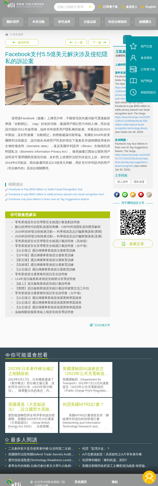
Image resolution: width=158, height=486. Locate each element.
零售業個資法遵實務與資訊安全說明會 (41, 274)
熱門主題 (144, 52)
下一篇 (98, 41)
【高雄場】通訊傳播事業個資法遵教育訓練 (44, 264)
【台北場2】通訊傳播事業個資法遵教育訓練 (45, 269)
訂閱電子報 (118, 6)
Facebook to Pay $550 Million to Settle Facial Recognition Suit (45, 189)
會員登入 (139, 6)
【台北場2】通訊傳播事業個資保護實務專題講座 (48, 302)
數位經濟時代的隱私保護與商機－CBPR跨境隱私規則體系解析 (58, 227)
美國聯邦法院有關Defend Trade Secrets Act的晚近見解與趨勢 (41, 418)
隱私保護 (139, 182)
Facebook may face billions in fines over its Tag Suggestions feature (49, 199)
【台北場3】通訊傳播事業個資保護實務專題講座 (48, 307)
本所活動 (40, 21)
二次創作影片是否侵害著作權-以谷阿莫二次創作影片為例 (41, 412)
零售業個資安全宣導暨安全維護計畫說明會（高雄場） (52, 241)
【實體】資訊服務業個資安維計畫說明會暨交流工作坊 (52, 288)
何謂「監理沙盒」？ (96, 412)
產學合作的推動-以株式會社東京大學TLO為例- (40, 429)
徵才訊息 (82, 457)
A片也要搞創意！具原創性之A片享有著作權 (112, 418)
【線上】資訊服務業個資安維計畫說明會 (43, 283)
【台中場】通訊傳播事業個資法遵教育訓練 (44, 255)
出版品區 (94, 21)
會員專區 (144, 63)
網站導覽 (82, 469)
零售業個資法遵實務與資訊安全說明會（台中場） (49, 293)
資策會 (118, 452)
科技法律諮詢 (123, 21)
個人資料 (122, 182)
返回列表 (23, 42)
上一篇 (76, 41)
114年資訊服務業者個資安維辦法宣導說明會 (45, 279)
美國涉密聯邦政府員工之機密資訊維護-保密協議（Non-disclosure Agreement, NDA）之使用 (115, 429)
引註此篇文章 (102, 325)
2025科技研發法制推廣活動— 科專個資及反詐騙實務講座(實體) (58, 231)
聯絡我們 (82, 463)
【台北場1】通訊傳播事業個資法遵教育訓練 (45, 250)
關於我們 (13, 21)
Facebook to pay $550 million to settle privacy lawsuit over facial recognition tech (56, 194)
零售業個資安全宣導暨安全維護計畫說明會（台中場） (52, 245)
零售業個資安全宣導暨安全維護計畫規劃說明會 (47, 222)
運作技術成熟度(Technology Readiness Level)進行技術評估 (41, 424)
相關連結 (134, 452)
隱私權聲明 (84, 452)
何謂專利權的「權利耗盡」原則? (104, 424)
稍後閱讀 (146, 98)
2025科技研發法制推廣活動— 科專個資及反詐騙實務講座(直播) (58, 236)
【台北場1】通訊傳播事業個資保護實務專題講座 (48, 297)
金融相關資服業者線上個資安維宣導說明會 (44, 312)
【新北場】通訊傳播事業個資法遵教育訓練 (44, 260)
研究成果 (67, 21)
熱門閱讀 (144, 86)
